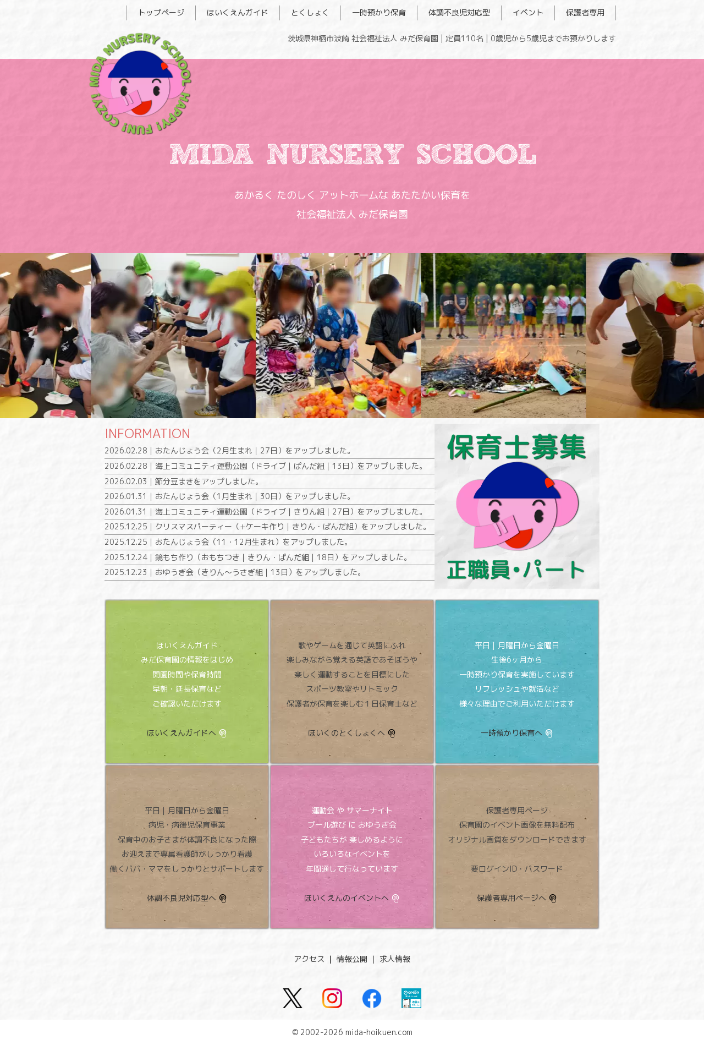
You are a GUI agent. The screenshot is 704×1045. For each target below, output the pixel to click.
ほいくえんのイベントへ (346, 898)
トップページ (161, 12)
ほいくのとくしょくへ (346, 732)
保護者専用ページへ (511, 898)
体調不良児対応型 (459, 12)
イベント (528, 12)
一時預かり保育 (379, 12)
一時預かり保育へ (511, 732)
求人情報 (395, 959)
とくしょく (310, 12)
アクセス (309, 959)
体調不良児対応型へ (181, 898)
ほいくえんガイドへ (181, 732)
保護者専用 (585, 12)
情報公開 (352, 959)
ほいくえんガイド (237, 12)
